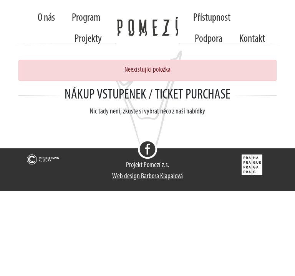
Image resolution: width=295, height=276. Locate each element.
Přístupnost (212, 18)
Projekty (88, 39)
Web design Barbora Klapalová (147, 176)
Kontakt (252, 39)
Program (86, 18)
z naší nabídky (188, 111)
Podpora (208, 39)
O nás (46, 18)
